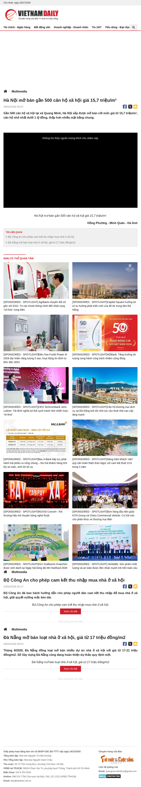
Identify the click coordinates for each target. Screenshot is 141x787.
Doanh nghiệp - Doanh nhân (71, 27)
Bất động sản (42, 27)
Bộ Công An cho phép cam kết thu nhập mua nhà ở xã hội (41, 236)
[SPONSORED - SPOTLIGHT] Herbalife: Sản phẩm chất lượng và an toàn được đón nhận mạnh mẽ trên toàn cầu (104, 565)
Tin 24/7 (97, 27)
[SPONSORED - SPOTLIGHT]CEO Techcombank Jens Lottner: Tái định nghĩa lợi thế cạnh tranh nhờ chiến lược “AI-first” (35, 410)
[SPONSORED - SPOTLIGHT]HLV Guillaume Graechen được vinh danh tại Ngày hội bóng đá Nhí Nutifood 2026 (35, 565)
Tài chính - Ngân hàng (16, 27)
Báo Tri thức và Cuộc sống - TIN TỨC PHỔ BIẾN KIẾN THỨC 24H (31, 14)
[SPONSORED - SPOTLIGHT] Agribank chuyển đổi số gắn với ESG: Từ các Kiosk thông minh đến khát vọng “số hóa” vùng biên (34, 306)
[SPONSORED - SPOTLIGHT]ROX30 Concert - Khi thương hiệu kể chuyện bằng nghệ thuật (32, 513)
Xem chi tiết (70, 611)
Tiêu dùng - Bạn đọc (117, 27)
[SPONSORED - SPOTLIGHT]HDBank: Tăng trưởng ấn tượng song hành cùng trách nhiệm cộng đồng (104, 356)
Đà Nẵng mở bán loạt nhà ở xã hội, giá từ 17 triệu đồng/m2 (41, 242)
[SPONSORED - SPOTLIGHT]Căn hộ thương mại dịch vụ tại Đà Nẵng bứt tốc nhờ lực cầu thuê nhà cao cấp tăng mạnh (103, 410)
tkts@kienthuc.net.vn (21, 780)
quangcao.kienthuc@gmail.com (121, 771)
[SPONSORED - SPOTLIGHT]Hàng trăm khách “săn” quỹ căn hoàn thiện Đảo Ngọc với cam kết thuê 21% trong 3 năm (102, 463)
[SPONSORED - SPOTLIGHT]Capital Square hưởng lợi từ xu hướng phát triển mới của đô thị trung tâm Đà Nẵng (104, 306)
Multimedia (19, 91)
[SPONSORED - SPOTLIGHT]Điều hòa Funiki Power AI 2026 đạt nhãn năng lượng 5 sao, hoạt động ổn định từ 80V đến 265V (35, 358)
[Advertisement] (70, 58)
